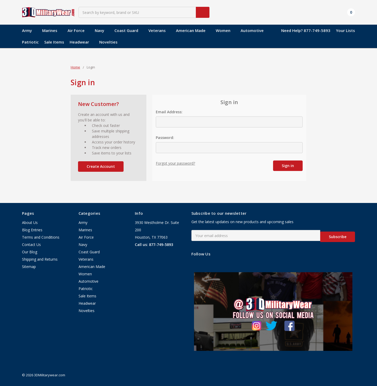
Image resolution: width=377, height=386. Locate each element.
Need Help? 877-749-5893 (305, 30)
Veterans (159, 30)
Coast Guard (128, 30)
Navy (102, 30)
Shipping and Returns (40, 259)
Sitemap (29, 266)
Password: (165, 137)
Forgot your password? (175, 163)
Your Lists (345, 30)
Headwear (82, 42)
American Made (193, 30)
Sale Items (54, 42)
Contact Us (31, 244)
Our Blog (29, 252)
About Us (30, 222)
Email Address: (169, 111)
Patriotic (30, 42)
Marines (52, 30)
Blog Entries (32, 230)
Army (29, 30)
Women (225, 30)
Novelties (108, 42)
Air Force (78, 30)
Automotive (252, 30)
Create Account (101, 166)
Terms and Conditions (40, 237)
